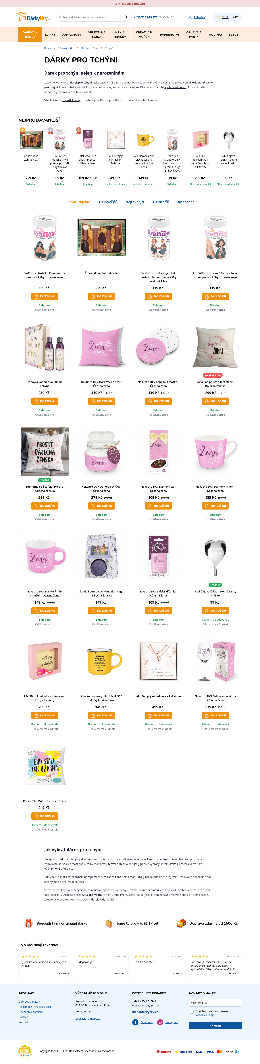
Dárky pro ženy (89, 48)
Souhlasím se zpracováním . (212, 1013)
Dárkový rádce (66, 48)
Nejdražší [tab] (161, 202)
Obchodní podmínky (30, 1012)
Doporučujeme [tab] (78, 202)
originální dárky (71, 100)
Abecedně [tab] (186, 202)
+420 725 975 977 (145, 17)
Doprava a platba (29, 1001)
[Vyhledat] (127, 17)
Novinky (216, 35)
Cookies (23, 1017)
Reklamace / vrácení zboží (34, 1006)
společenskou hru (175, 87)
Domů (47, 48)
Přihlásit (215, 1025)
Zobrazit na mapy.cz (88, 1018)
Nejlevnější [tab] (134, 202)
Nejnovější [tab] (108, 202)
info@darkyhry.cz (145, 1012)
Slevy (234, 35)
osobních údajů (205, 1015)
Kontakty (24, 1022)
